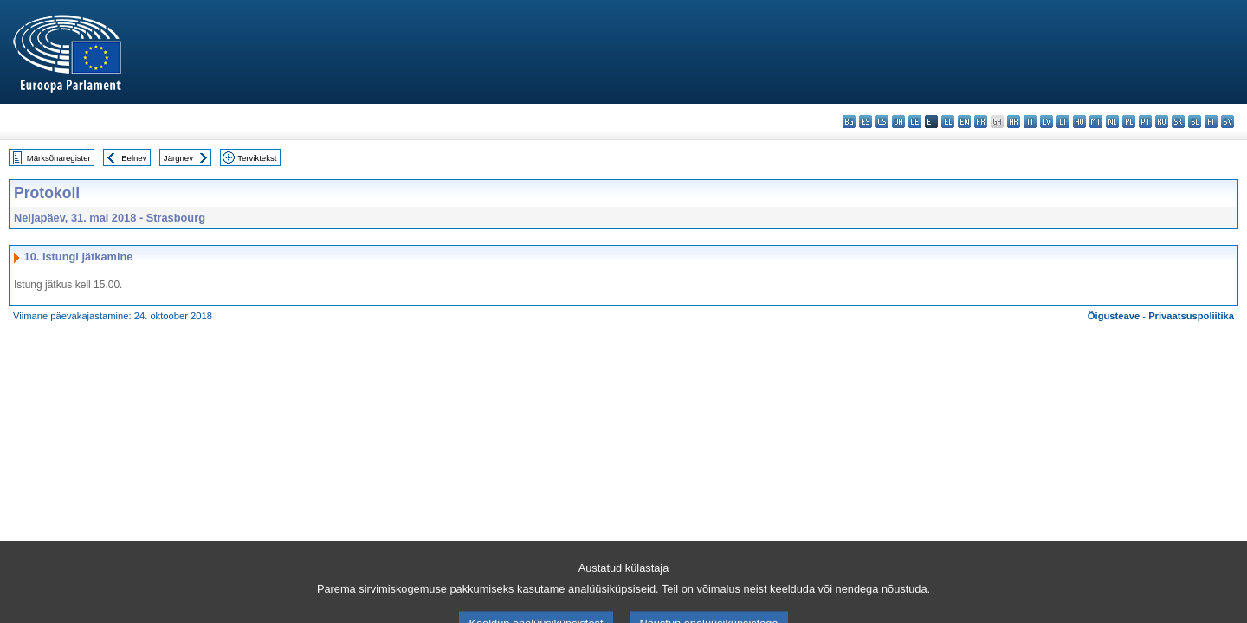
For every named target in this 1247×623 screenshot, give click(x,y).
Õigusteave (1114, 316)
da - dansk (898, 121)
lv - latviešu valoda (1046, 121)
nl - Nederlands (1112, 121)
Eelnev (133, 158)
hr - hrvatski (1013, 121)
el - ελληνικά (947, 121)
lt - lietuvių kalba (1062, 121)
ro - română (1161, 121)
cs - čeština (881, 121)
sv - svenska (1227, 121)
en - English (964, 121)
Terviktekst (256, 158)
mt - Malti (1095, 121)
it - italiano (1030, 121)
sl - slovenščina (1194, 121)
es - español (865, 121)
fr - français (980, 121)
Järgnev (178, 158)
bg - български (849, 121)
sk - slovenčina (1178, 121)
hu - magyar (1079, 121)
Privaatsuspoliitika (1191, 316)
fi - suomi (1211, 121)
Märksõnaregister (59, 158)
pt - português (1145, 121)
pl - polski (1128, 121)
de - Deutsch (914, 121)
